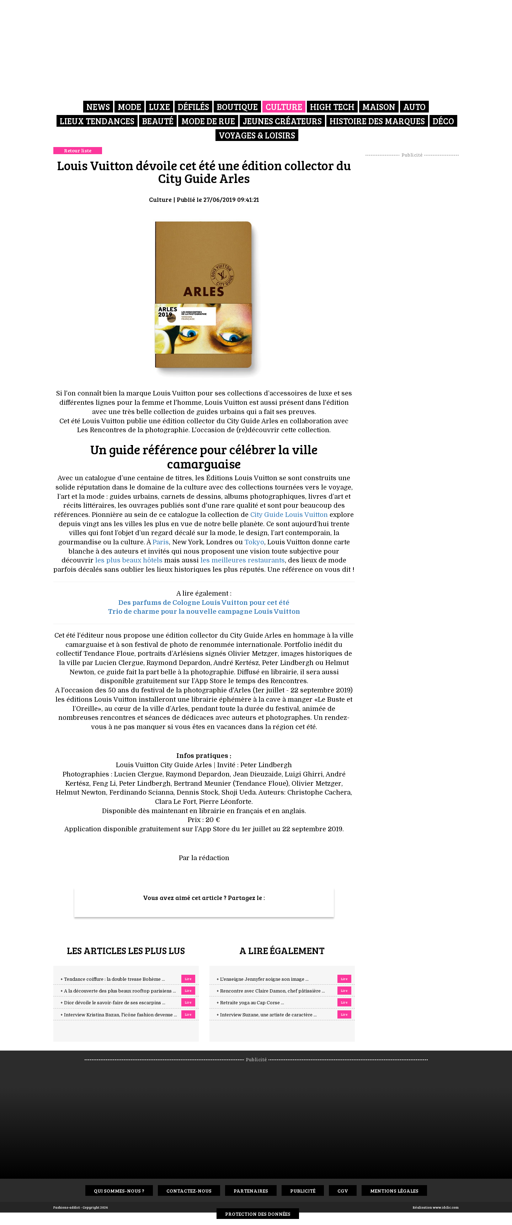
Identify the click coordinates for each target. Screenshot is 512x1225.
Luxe (159, 106)
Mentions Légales (394, 1190)
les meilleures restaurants (243, 560)
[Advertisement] (412, 265)
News (98, 106)
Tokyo (254, 542)
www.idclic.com (446, 1207)
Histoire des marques (377, 121)
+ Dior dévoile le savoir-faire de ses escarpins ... (112, 1002)
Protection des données (257, 1213)
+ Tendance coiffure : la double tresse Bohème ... (112, 979)
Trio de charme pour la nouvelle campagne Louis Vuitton (204, 611)
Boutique (237, 106)
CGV (342, 1190)
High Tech (332, 106)
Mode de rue (208, 121)
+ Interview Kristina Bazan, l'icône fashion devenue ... (118, 1014)
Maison (378, 106)
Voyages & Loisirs (257, 135)
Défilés (193, 106)
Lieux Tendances (97, 121)
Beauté (158, 121)
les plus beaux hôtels (128, 560)
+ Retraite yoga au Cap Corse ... (250, 1002)
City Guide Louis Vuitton (289, 514)
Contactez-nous (189, 1190)
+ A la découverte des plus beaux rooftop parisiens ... (118, 991)
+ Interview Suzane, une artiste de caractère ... (267, 1014)
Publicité (302, 1190)
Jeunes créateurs (282, 121)
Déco (443, 121)
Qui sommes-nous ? (119, 1190)
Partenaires (251, 1190)
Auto (414, 106)
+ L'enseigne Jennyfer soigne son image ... (263, 979)
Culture (284, 106)
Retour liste (77, 150)
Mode (129, 106)
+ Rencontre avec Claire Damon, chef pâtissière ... (271, 991)
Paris (161, 542)
